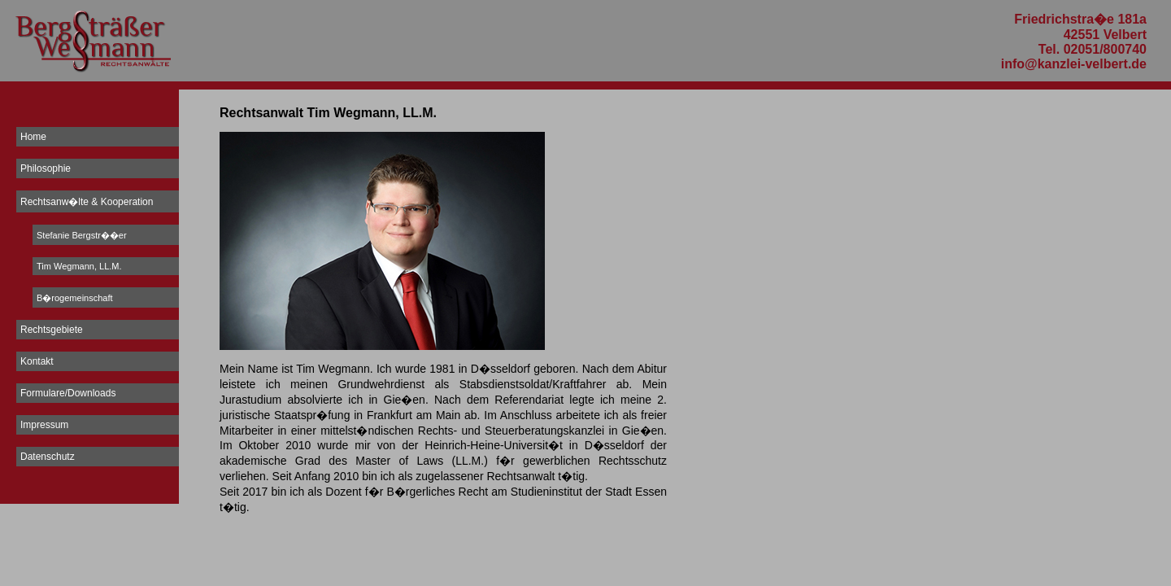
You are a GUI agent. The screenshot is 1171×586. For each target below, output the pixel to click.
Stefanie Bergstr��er (82, 235)
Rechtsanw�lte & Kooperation (86, 202)
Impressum (44, 425)
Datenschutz (47, 456)
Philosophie (45, 168)
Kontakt (37, 361)
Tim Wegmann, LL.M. (79, 266)
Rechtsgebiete (51, 329)
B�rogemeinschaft (75, 298)
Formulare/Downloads (67, 393)
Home (33, 136)
